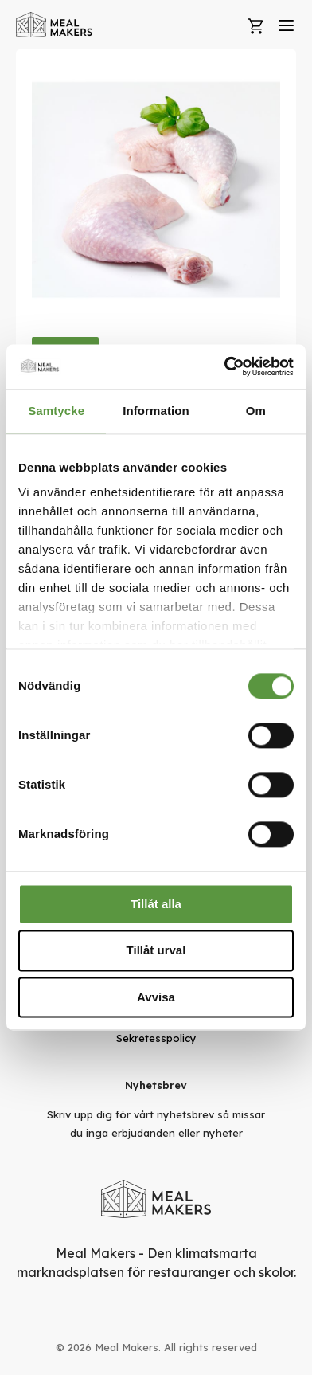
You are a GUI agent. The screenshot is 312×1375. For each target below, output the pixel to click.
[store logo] (54, 24)
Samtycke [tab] (56, 410)
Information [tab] (156, 410)
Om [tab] (256, 410)
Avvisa (156, 997)
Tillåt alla (156, 904)
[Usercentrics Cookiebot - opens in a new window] (224, 366)
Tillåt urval (156, 951)
